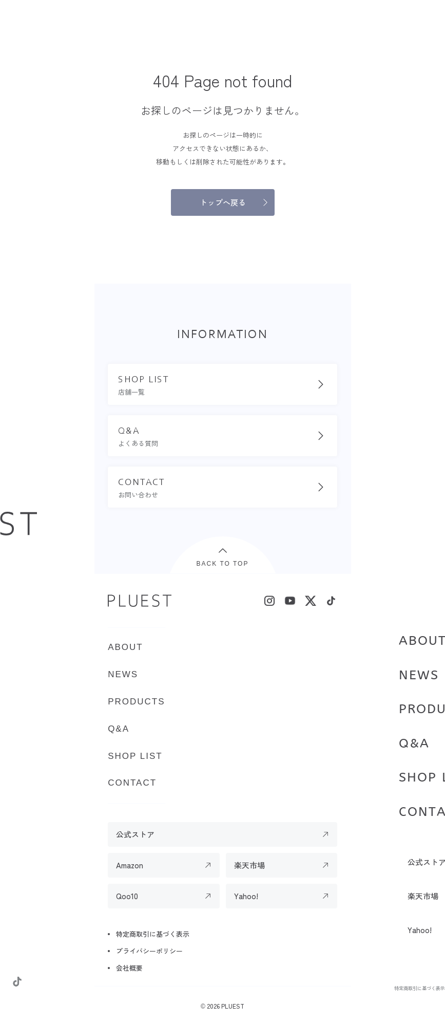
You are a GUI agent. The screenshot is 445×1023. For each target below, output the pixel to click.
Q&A (414, 743)
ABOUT (125, 647)
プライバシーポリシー (149, 951)
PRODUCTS (136, 701)
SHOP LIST (135, 756)
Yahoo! (246, 895)
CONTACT (132, 783)
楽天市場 (249, 865)
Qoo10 (127, 895)
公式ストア (135, 834)
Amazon (129, 865)
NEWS (419, 675)
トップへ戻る (223, 202)
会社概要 (129, 968)
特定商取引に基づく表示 (419, 988)
